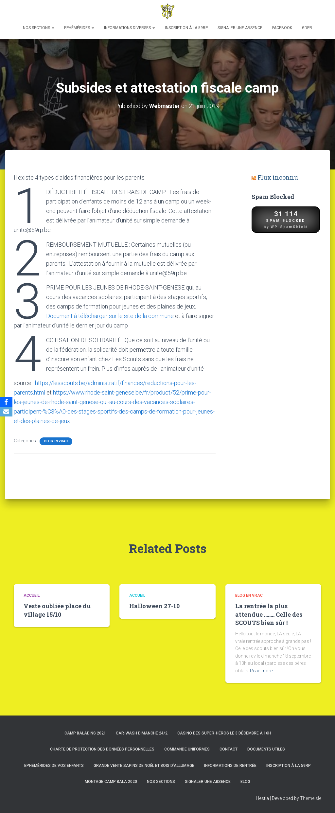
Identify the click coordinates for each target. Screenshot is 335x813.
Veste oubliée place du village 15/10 (57, 610)
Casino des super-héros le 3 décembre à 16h (224, 733)
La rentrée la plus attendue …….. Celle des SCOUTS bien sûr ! (268, 614)
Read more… (262, 670)
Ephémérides (79, 28)
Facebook (282, 28)
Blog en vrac (56, 441)
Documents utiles (266, 749)
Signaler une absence (240, 28)
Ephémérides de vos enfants (54, 765)
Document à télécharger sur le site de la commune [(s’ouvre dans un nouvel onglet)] (110, 315)
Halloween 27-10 (154, 606)
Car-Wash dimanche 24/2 (142, 733)
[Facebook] (6, 402)
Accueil (32, 595)
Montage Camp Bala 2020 (111, 781)
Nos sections (38, 28)
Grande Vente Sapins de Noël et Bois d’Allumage (144, 765)
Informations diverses (129, 28)
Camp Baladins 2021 (85, 733)
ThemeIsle (310, 798)
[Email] (6, 411)
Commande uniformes (187, 749)
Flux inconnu (277, 177)
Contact (229, 749)
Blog (245, 781)
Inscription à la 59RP (186, 28)
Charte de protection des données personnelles (102, 749)
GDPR (307, 28)
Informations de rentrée (230, 765)
